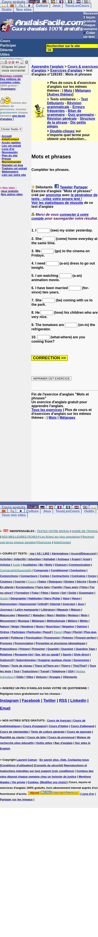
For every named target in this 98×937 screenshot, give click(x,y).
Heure (76, 598)
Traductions (30, 671)
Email (5, 708)
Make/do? (24, 615)
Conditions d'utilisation (16, 765)
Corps (92, 576)
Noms (40, 626)
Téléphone (58, 671)
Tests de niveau (21, 665)
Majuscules (7, 615)
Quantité (53, 648)
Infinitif (43, 604)
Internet (55, 604)
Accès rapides (11, 142)
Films (84, 587)
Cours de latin (36, 737)
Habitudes (35, 598)
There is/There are (46, 665)
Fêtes (44, 592)
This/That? (80, 665)
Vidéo (20, 677)
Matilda (61, 615)
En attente (7, 587)
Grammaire (86, 592)
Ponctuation (34, 637)
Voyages (55, 677)
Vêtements (70, 677)
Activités (6, 559)
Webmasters (10, 171)
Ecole (92, 581)
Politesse (17, 637)
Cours (5, 41)
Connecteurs (28, 576)
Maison (75, 609)
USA (71, 671)
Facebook (31, 700)
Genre (55, 592)
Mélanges (83, 90)
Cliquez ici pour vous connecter (14, 68)
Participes (18, 632)
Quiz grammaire (81, 115)
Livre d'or (8, 149)
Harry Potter (52, 598)
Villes (30, 677)
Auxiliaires (30, 564)
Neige (15, 626)
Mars (50, 615)
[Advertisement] (65, 460)
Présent (24, 648)
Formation (22, 592)
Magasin (63, 609)
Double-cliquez (62, 131)
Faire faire (43, 587)
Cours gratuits (13, 507)
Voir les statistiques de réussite (57, 203)
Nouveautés (10, 152)
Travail (44, 671)
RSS (63, 700)
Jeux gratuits (9, 191)
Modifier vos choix (53, 782)
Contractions (60, 576)
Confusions (78, 570)
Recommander (11, 162)
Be (41, 564)
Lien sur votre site (14, 174)
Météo (84, 620)
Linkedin (78, 700)
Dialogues (55, 581)
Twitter (49, 700)
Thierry (66, 665)
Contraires (78, 576)
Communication (79, 564)
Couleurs (6, 581)
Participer (8, 45)
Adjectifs (20, 559)
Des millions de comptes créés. (11, 79)
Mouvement (8, 620)
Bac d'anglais (63, 743)
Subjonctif (7, 660)
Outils (6, 9)
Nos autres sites (11, 194)
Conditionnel (59, 570)
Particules (34, 632)
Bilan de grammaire (64, 113)
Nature (4, 626)
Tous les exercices (46, 410)
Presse (6, 158)
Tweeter (66, 187)
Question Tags (85, 648)
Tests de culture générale (48, 731)
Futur (35, 592)
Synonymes (81, 660)
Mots (68, 90)
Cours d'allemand (82, 726)
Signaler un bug (12, 165)
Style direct (81, 654)
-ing (31, 553)
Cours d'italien (58, 726)
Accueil (6, 136)
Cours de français (59, 720)
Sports (67, 654)
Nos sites (24, 9)
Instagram (9, 700)
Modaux (73, 615)
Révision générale (62, 118)
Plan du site (10, 155)
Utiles (5, 54)
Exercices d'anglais (66, 70)
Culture (42, 6)
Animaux (63, 559)
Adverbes (34, 559)
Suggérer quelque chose (54, 660)
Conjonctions (9, 576)
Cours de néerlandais (14, 731)
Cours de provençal (61, 737)
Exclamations (25, 587)
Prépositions (8, 648)
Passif (47, 632)
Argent (76, 559)
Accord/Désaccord (83, 553)
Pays (67, 632)
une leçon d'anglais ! (12, 117)
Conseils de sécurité (48, 765)
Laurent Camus (26, 759)
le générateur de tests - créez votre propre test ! (64, 197)
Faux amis (71, 587)
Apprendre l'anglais (47, 66)
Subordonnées (26, 660)
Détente (6, 50)
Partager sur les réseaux (16, 799)
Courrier (20, 581)
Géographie (18, 598)
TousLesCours (77, 6)
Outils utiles (44, 743)
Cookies (33, 782)
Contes (44, 576)
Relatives (6, 654)
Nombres (27, 626)
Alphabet (49, 559)
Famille (57, 587)
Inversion (69, 604)
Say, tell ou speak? (47, 654)
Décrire (81, 581)
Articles (5, 564)
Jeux (56, 6)
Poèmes (67, 637)
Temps (4, 665)
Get (63, 592)
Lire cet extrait (11, 145)
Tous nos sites (14, 515)
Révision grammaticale (64, 105)
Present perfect (85, 637)
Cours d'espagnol (35, 726)
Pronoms (6, 643)
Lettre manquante (27, 609)
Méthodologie (56, 620)
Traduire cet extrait (14, 168)
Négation (68, 626)
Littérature (48, 609)
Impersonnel (27, 604)
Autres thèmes (60, 94)
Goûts (72, 592)
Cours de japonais (79, 731)
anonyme (53, 195)
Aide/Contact (10, 139)
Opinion (82, 626)
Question (67, 648)
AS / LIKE (43, 553)
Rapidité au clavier (12, 737)
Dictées (69, 581)
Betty (48, 564)
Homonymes (8, 604)
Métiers (72, 620)
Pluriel (77, 632)
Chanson (61, 564)
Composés (41, 570)
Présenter (38, 648)
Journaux (6, 609)
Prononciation (23, 643)
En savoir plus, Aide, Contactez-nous (64, 759)
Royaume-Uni (24, 654)
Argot (86, 559)
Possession (52, 637)
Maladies (39, 615)
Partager (81, 187)
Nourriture (53, 626)
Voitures (41, 677)
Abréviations (60, 553)
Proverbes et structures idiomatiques (60, 643)
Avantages (8, 88)
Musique (23, 620)
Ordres (4, 632)
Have (66, 598)
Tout (16, 671)
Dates (42, 581)
